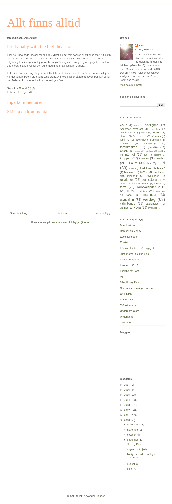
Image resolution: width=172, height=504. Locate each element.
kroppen (125, 158)
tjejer (145, 191)
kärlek (161, 158)
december (133, 424)
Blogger (100, 495)
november (133, 429)
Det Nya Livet (139, 136)
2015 (127, 394)
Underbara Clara (129, 310)
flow (144, 139)
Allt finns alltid (43, 22)
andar (136, 125)
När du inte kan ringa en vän (136, 288)
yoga (137, 207)
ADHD (123, 125)
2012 (127, 410)
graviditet (29, 92)
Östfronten (126, 322)
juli (129, 468)
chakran (124, 136)
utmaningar (148, 194)
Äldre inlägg (103, 213)
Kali (146, 154)
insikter (161, 151)
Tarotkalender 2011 (151, 187)
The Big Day (133, 444)
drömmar (156, 136)
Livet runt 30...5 (129, 265)
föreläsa (124, 143)
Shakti (158, 180)
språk (134, 183)
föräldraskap (128, 147)
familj (123, 139)
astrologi (155, 129)
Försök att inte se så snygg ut (137, 248)
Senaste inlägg (18, 213)
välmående (127, 203)
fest (20, 92)
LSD (131, 168)
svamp (145, 183)
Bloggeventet (140, 132)
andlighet (151, 125)
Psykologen (152, 175)
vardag (149, 199)
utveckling (127, 199)
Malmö (161, 168)
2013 (127, 404)
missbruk (132, 175)
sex (144, 179)
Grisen (124, 150)
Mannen (129, 172)
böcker (156, 132)
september (133, 439)
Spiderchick (126, 299)
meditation (159, 172)
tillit (128, 191)
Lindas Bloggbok (129, 259)
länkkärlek (145, 168)
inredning (149, 151)
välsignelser (153, 203)
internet (129, 154)
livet (161, 162)
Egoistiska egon (129, 236)
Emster (124, 242)
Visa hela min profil (131, 84)
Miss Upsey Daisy (130, 282)
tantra (157, 183)
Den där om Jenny (130, 230)
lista (148, 163)
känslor (144, 158)
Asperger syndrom (131, 128)
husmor (136, 151)
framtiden (155, 139)
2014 (127, 399)
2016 (127, 389)
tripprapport (159, 191)
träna (129, 194)
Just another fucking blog (134, 253)
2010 (127, 420)
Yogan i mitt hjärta (136, 449)
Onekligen (126, 293)
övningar (152, 207)
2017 (127, 384)
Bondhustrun (127, 225)
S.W (141, 45)
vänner (124, 207)
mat (142, 172)
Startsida (62, 213)
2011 (127, 415)
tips (136, 191)
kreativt (157, 155)
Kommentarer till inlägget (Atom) (70, 222)
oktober (132, 434)
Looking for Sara (129, 270)
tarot (123, 187)
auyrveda (125, 132)
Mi (121, 276)
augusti (131, 463)
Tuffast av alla (128, 305)
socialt (123, 183)
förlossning (150, 143)
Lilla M (132, 163)
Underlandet (127, 316)
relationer (126, 179)
